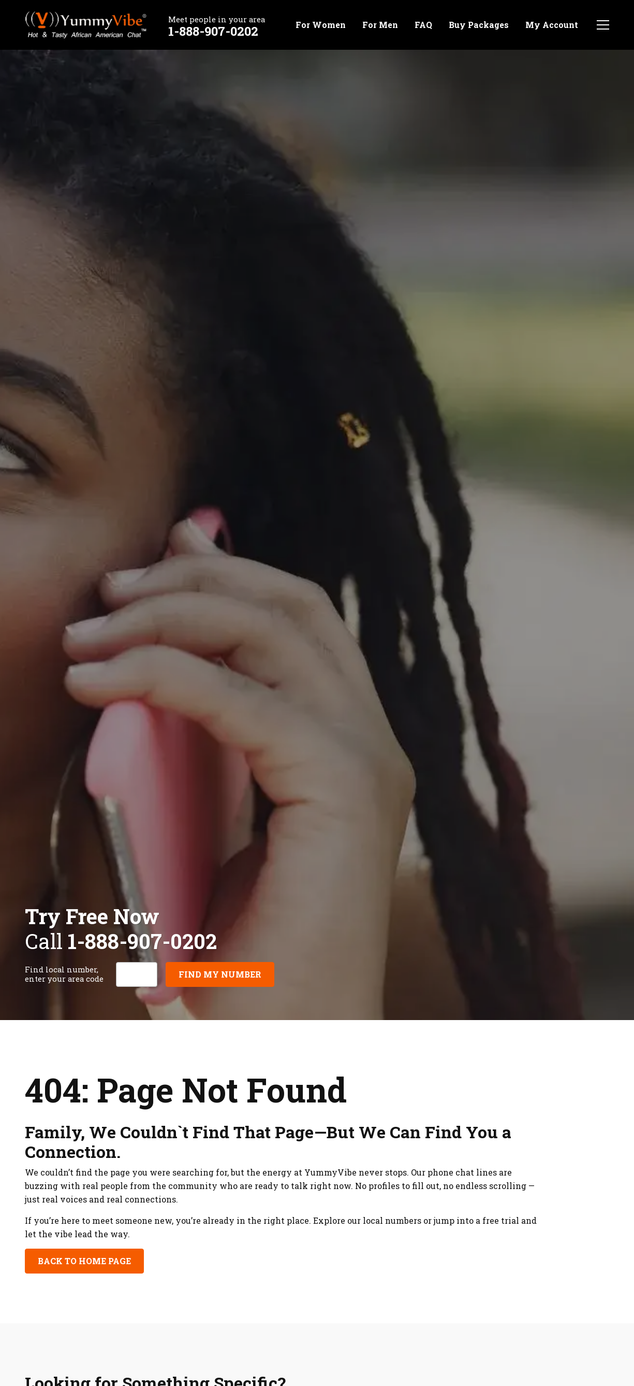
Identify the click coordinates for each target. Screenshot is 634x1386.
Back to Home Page (84, 1260)
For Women (321, 24)
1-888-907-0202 (213, 31)
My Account (551, 24)
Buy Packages (479, 24)
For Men (380, 24)
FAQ (423, 24)
